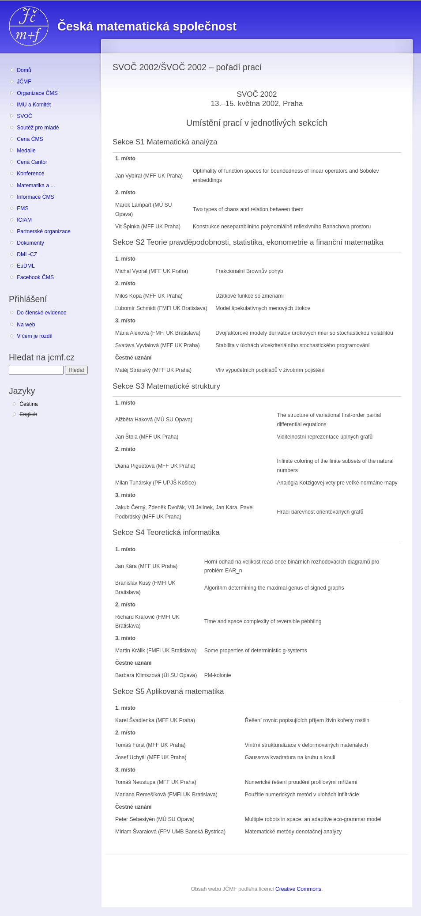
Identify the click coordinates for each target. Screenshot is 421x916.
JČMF (24, 82)
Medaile (26, 151)
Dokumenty (30, 243)
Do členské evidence (41, 313)
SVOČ (24, 116)
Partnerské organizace (44, 231)
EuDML (26, 266)
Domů (24, 70)
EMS (22, 208)
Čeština (28, 404)
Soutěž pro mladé (38, 128)
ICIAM (24, 220)
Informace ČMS (35, 197)
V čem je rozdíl (34, 336)
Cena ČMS (30, 139)
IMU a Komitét (34, 105)
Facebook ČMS (35, 277)
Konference (30, 173)
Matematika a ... (36, 185)
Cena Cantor (32, 162)
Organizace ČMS (37, 93)
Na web (26, 325)
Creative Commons (298, 889)
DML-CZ (27, 254)
